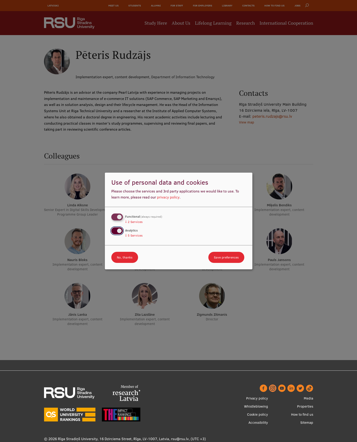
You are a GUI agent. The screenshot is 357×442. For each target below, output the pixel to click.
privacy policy (168, 197)
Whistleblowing (256, 406)
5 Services (134, 235)
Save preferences (226, 257)
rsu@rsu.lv (180, 438)
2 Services (134, 221)
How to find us (302, 414)
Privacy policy (257, 398)
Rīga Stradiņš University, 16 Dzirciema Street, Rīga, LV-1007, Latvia (113, 438)
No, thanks (125, 257)
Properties (305, 406)
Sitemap (306, 422)
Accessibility (258, 422)
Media (308, 398)
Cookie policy (257, 414)
